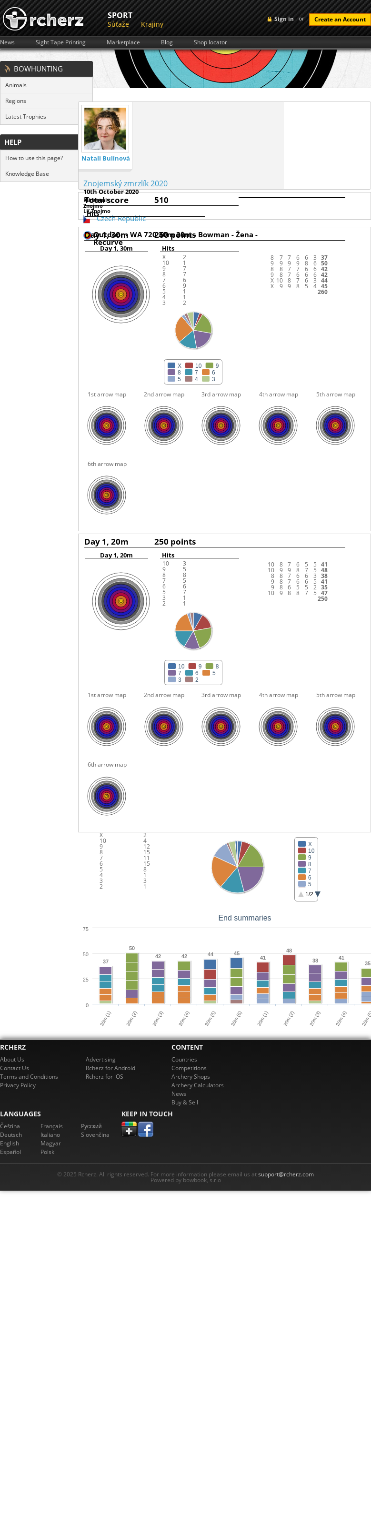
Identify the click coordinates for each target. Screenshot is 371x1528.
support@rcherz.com (286, 1174)
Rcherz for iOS (104, 1077)
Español (10, 1152)
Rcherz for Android (110, 1068)
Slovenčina (95, 1135)
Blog (167, 42)
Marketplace (123, 42)
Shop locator (210, 42)
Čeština (10, 1126)
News (7, 42)
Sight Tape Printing (61, 42)
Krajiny (152, 24)
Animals (16, 85)
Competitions (189, 1068)
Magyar (50, 1143)
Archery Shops (190, 1077)
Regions (15, 101)
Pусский (91, 1126)
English (9, 1143)
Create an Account (340, 19)
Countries (184, 1059)
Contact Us (14, 1068)
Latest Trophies (25, 116)
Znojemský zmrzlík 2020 (125, 183)
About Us (12, 1059)
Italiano (50, 1135)
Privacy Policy (18, 1085)
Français (51, 1126)
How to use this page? (34, 158)
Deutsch (11, 1135)
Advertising (101, 1059)
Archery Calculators (197, 1085)
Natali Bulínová (105, 158)
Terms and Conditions (29, 1077)
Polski (48, 1152)
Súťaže (118, 24)
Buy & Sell (184, 1102)
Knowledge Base (27, 174)
